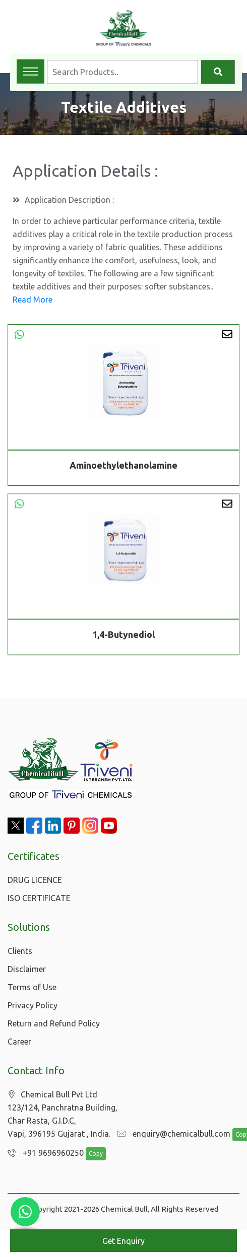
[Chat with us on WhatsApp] (25, 1212)
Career (19, 1041)
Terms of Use (32, 987)
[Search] (218, 72)
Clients (20, 950)
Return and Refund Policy (54, 1023)
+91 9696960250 (43, 1153)
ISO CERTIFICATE (39, 898)
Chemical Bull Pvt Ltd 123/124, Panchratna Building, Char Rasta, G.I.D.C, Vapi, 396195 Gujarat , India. (62, 1114)
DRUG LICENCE (35, 879)
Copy (91, 1154)
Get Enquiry (123, 1240)
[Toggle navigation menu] (30, 71)
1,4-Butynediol (123, 636)
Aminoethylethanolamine (123, 465)
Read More (32, 299)
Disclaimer (27, 969)
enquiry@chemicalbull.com (171, 1134)
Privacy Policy (32, 1005)
